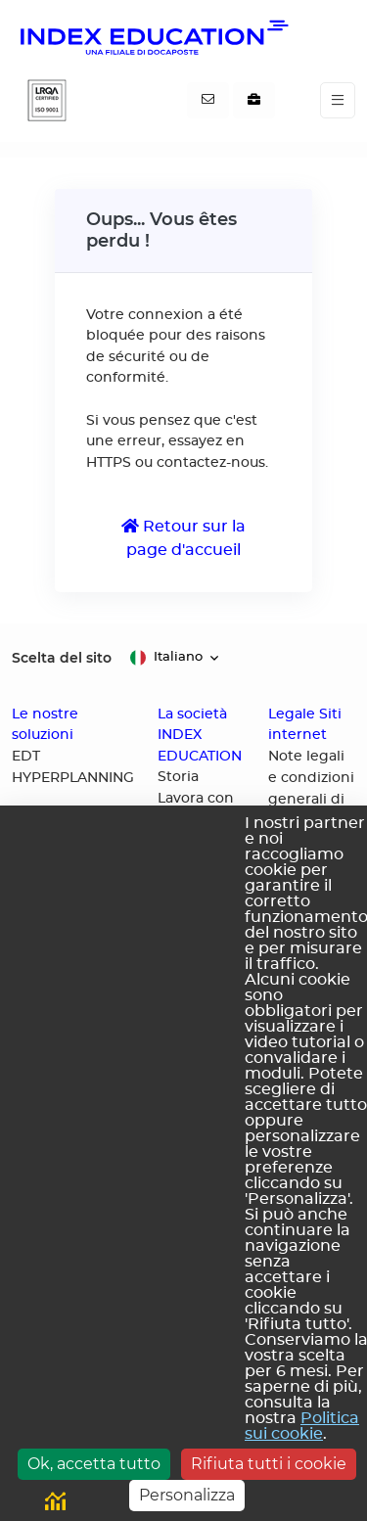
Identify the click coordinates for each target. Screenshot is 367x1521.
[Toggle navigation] (337, 100)
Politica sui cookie (302, 1426)
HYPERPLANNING (73, 778)
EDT (26, 756)
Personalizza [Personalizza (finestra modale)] (187, 1495)
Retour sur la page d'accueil (183, 538)
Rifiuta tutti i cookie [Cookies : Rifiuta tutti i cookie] (268, 1463)
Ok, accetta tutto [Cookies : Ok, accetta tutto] (94, 1463)
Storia (178, 777)
